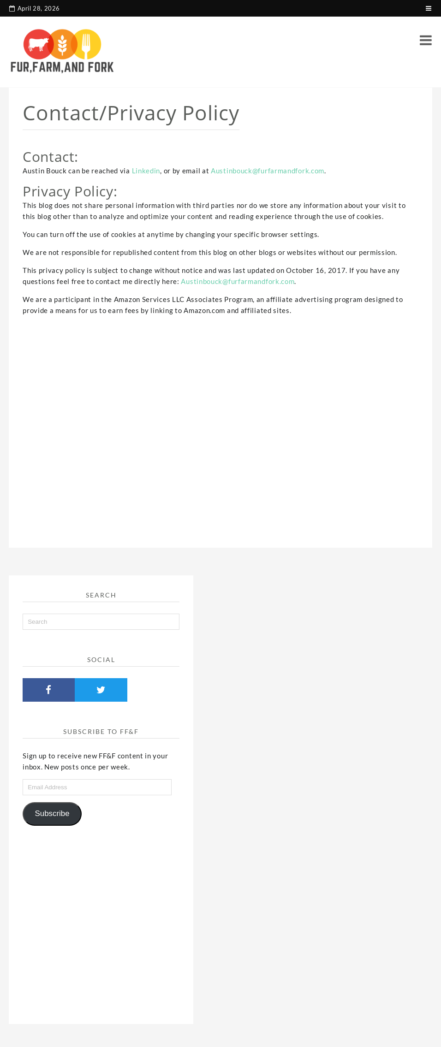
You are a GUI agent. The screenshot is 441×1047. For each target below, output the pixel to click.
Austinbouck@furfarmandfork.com (267, 170)
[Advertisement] (220, 423)
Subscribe (52, 813)
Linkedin (146, 170)
